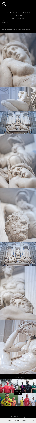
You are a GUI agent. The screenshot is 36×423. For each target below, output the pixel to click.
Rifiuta (24, 420)
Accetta (19, 420)
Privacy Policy (12, 420)
